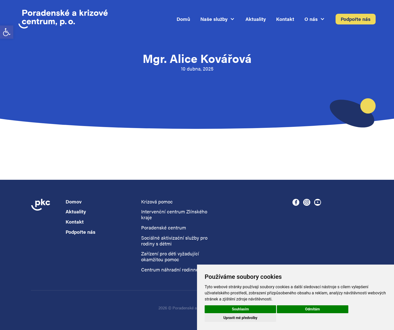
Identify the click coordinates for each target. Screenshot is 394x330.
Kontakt (285, 19)
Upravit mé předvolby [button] (240, 318)
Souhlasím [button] (240, 309)
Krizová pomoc (157, 202)
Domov (74, 202)
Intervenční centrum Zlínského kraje (174, 215)
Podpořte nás (356, 19)
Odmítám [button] (312, 309)
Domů (183, 19)
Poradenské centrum (163, 228)
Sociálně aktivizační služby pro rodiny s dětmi (174, 241)
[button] (6, 32)
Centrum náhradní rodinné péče (175, 270)
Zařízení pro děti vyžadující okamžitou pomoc (170, 257)
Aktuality (255, 19)
